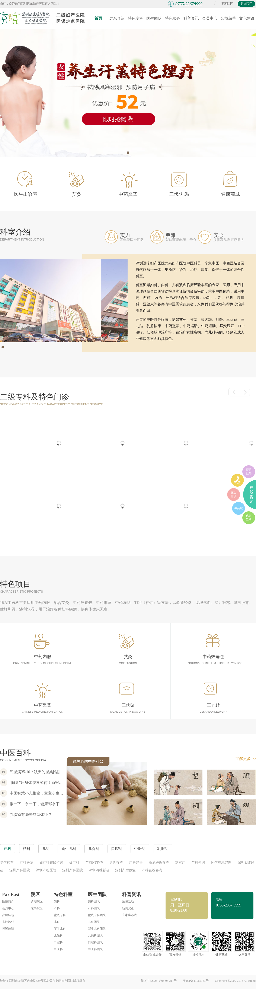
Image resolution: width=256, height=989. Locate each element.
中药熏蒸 (128, 184)
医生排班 (233, 494)
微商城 (238, 508)
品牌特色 (8, 915)
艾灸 (76, 184)
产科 (57, 908)
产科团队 (94, 908)
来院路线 (8, 922)
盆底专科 (60, 915)
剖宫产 (180, 862)
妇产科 (74, 862)
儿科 (57, 922)
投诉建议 (8, 928)
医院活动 (128, 901)
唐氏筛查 (116, 862)
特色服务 (172, 18)
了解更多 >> (245, 759)
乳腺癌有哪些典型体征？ (31, 814)
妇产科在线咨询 (51, 862)
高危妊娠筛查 (159, 862)
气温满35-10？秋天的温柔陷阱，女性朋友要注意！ (52, 772)
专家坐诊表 (129, 915)
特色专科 (135, 18)
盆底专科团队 (97, 915)
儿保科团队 (95, 935)
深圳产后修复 (125, 870)
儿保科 (58, 935)
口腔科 (58, 942)
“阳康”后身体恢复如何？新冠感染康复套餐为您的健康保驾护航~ (64, 782)
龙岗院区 (246, 3)
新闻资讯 (128, 908)
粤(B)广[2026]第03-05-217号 (158, 980)
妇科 (57, 901)
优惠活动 (249, 517)
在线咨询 (251, 494)
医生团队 (154, 18)
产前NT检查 (94, 862)
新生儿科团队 (97, 928)
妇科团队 (94, 901)
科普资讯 (191, 18)
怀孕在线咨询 (221, 862)
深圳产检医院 (46, 870)
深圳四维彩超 (99, 870)
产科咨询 (198, 862)
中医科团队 (95, 949)
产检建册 (136, 862)
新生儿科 (60, 928)
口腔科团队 (95, 942)
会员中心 (209, 18)
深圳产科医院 (19, 870)
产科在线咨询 (152, 870)
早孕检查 (7, 862)
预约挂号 (249, 471)
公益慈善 (228, 18)
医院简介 (8, 901)
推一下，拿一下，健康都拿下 (35, 804)
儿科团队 (94, 922)
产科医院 (26, 862)
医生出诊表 (25, 184)
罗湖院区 (227, 3)
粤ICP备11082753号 (195, 980)
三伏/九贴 (179, 185)
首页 (98, 18)
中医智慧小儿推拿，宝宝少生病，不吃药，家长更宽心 (56, 793)
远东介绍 (117, 18)
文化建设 (247, 18)
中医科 (58, 949)
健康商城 (230, 184)
